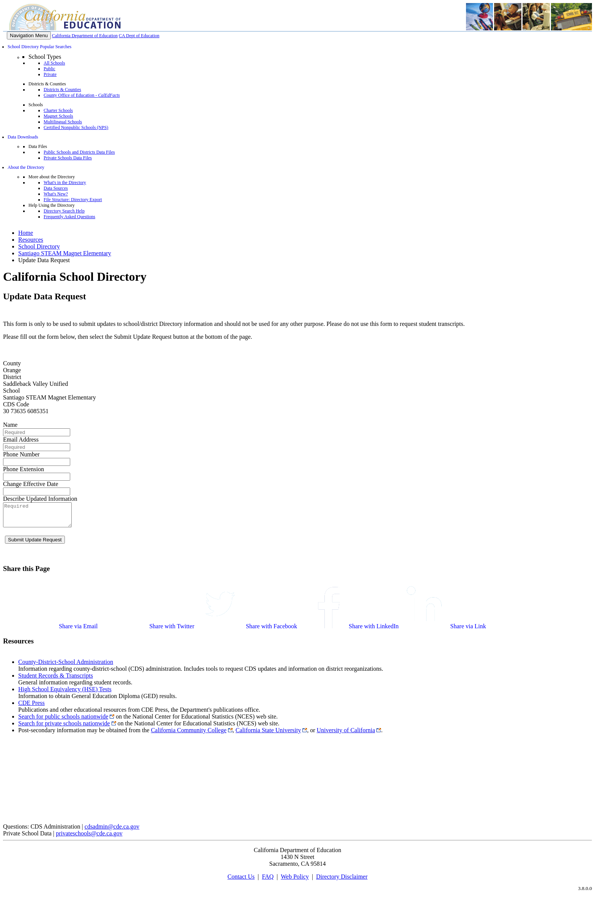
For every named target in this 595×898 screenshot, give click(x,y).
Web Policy (295, 881)
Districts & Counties (62, 89)
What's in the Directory (65, 182)
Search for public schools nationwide (63, 721)
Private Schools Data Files (68, 157)
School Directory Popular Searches (39, 46)
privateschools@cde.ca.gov (89, 838)
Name (10, 424)
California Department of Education (85, 35)
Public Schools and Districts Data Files (79, 152)
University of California (346, 734)
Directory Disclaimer (342, 881)
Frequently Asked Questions (69, 216)
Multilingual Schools (63, 121)
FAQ (268, 881)
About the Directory (26, 167)
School (11, 390)
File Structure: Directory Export (73, 199)
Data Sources (56, 188)
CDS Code (16, 404)
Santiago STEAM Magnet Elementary (64, 253)
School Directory (39, 246)
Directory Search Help (64, 211)
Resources (30, 239)
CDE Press (31, 707)
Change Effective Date (30, 484)
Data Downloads (23, 137)
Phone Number (21, 454)
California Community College (189, 734)
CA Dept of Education (139, 35)
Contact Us (241, 881)
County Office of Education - (82, 95)
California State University (268, 734)
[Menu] (29, 35)
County (12, 363)
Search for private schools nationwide (64, 728)
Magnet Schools (58, 116)
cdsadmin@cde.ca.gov (112, 831)
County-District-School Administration (65, 666)
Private (50, 74)
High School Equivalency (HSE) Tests (65, 693)
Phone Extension (23, 469)
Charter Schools (58, 110)
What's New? (56, 194)
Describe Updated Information (40, 498)
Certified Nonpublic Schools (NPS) (76, 127)
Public (49, 68)
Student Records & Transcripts (55, 680)
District (12, 377)
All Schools (54, 63)
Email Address (21, 439)
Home (25, 233)
